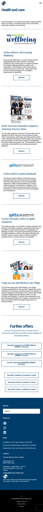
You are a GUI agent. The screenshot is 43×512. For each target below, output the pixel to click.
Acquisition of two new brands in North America (19, 448)
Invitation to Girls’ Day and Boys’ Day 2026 (17, 442)
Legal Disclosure (21, 501)
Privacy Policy (21, 504)
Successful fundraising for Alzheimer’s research (19, 445)
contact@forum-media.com (13, 473)
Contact (21, 506)
